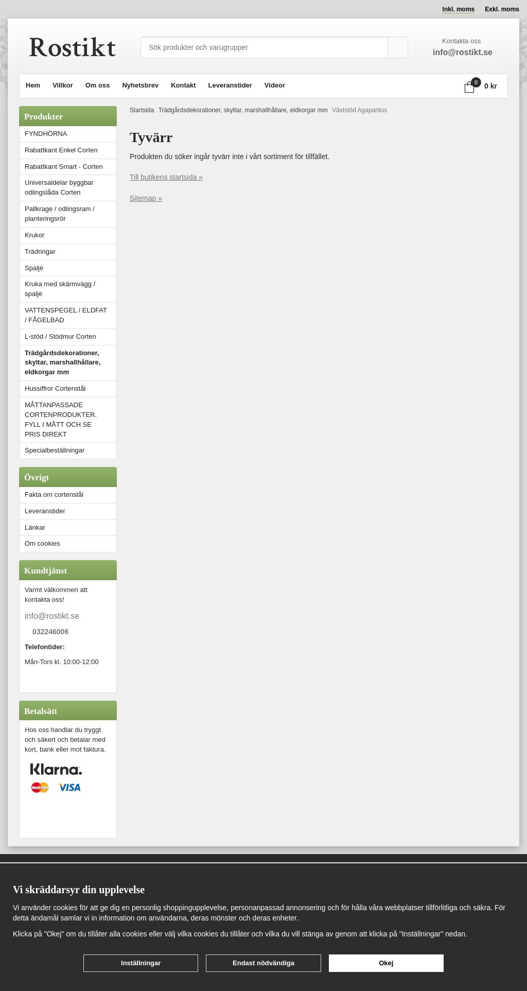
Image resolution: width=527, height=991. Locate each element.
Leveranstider (230, 85)
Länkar (35, 527)
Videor (275, 85)
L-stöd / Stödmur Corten (70, 336)
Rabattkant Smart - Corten (70, 166)
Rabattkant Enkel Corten (61, 150)
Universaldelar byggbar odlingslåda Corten (70, 187)
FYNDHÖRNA (46, 133)
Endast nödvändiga (263, 963)
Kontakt (183, 85)
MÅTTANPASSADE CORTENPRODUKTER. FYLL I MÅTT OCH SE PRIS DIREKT (61, 419)
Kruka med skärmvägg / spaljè (60, 289)
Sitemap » (146, 198)
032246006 (50, 632)
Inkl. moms (459, 9)
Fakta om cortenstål (54, 494)
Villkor (62, 85)
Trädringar (40, 251)
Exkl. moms (502, 9)
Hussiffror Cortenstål (55, 388)
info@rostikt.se (52, 616)
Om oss (97, 85)
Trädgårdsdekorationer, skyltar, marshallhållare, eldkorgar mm (62, 362)
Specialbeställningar (54, 450)
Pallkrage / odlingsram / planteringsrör (60, 213)
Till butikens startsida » (166, 177)
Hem (33, 85)
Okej (386, 963)
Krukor (34, 235)
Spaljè (34, 268)
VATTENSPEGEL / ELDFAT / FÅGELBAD (66, 315)
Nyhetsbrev (140, 85)
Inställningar (141, 963)
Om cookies (42, 543)
